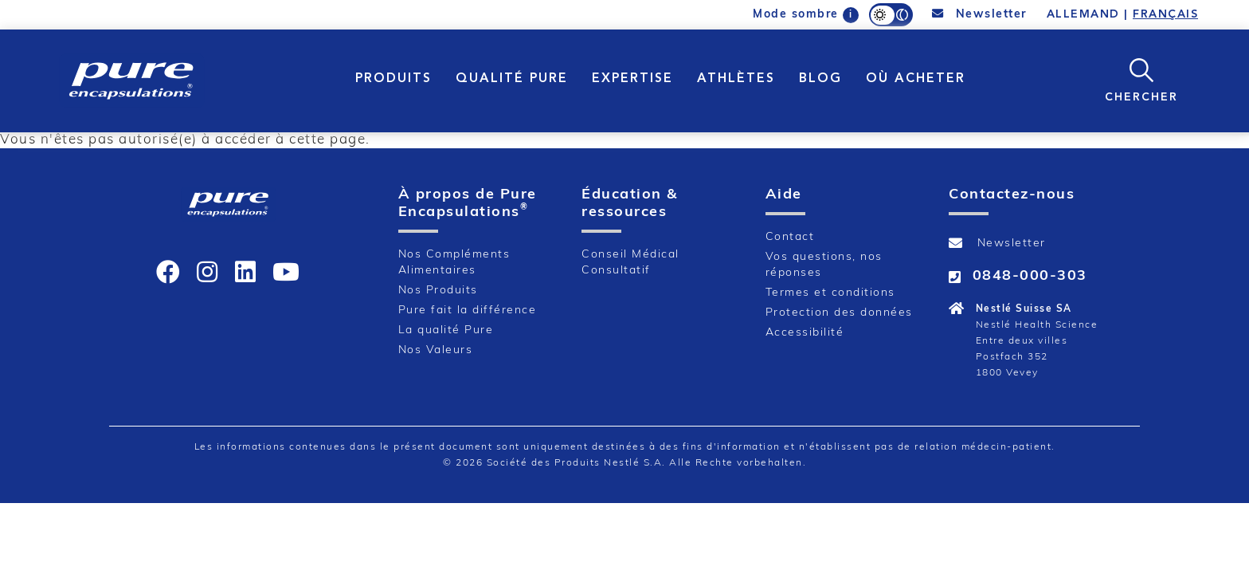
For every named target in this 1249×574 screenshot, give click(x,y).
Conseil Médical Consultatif (630, 263)
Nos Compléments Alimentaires (454, 263)
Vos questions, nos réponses (824, 265)
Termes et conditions (830, 293)
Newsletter (980, 14)
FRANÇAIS (1165, 14)
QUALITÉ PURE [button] (512, 79)
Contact (790, 237)
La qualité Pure (446, 330)
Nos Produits (438, 291)
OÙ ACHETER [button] (915, 79)
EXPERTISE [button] (632, 79)
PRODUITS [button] (393, 79)
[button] (1141, 79)
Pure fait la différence (467, 310)
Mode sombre (796, 15)
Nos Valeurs (435, 350)
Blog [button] (820, 79)
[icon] (169, 272)
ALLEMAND (1083, 14)
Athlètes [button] (736, 79)
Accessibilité (804, 333)
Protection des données (839, 313)
